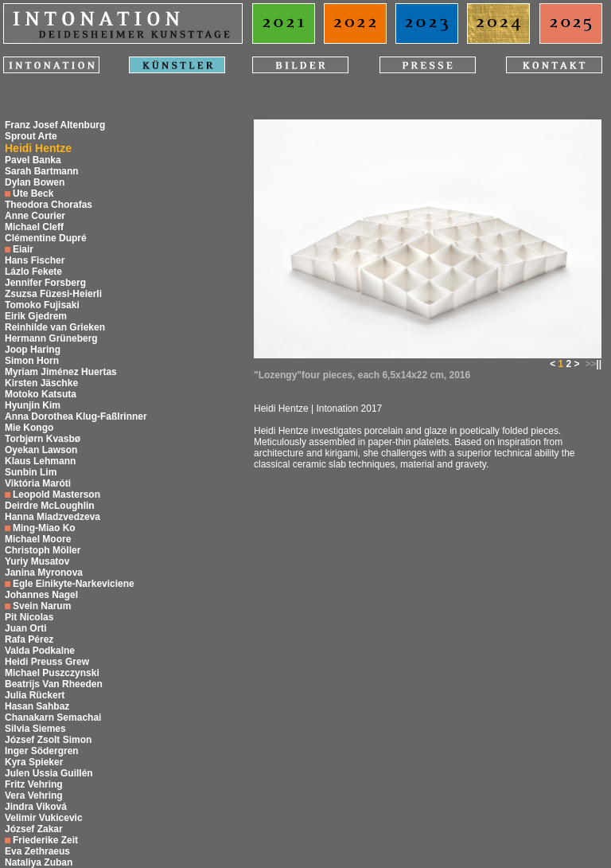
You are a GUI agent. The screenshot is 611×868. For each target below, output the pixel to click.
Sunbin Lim (30, 472)
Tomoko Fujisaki (42, 305)
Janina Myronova (44, 572)
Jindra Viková (36, 806)
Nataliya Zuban (38, 862)
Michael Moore (38, 539)
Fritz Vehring (34, 784)
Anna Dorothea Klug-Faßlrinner (76, 416)
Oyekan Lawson (41, 450)
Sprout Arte (31, 136)
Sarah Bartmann (42, 171)
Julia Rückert (34, 695)
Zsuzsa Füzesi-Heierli (53, 293)
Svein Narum (42, 606)
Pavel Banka (33, 160)
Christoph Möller (42, 550)
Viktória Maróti (38, 483)
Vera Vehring (34, 795)
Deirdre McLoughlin (50, 505)
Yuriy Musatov (37, 561)
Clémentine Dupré (46, 238)
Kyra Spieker (34, 762)
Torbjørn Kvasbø (42, 438)
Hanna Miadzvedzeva (52, 516)
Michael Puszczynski (52, 672)
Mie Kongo (29, 427)
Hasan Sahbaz (37, 706)
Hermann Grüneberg (51, 338)
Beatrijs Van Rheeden (54, 684)
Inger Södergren (42, 751)
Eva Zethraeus (37, 851)
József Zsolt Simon (48, 739)
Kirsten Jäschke (41, 383)
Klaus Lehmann (40, 461)
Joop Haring (32, 349)
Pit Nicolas (29, 617)
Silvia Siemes (35, 728)
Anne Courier (35, 215)
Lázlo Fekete (33, 271)
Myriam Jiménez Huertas (61, 371)
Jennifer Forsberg (45, 282)
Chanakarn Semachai (53, 717)
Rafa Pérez (29, 639)
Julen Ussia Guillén (49, 773)
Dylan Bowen (34, 182)
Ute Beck (33, 193)
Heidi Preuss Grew (47, 661)
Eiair (23, 249)
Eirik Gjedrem (36, 316)
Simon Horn (32, 360)
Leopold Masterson (56, 494)
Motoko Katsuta (40, 394)
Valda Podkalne (40, 650)
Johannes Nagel (41, 594)
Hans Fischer (34, 260)
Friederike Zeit (45, 840)
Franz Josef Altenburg (55, 125)
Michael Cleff (34, 227)
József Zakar (34, 829)
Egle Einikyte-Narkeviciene (73, 583)
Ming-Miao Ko (44, 528)
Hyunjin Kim (32, 405)
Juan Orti (26, 628)
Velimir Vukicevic (44, 817)
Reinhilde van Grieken (55, 327)
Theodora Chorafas (48, 204)
